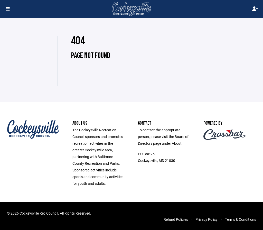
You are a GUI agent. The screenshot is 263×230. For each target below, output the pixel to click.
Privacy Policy (206, 219)
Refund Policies (176, 219)
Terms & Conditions (240, 219)
